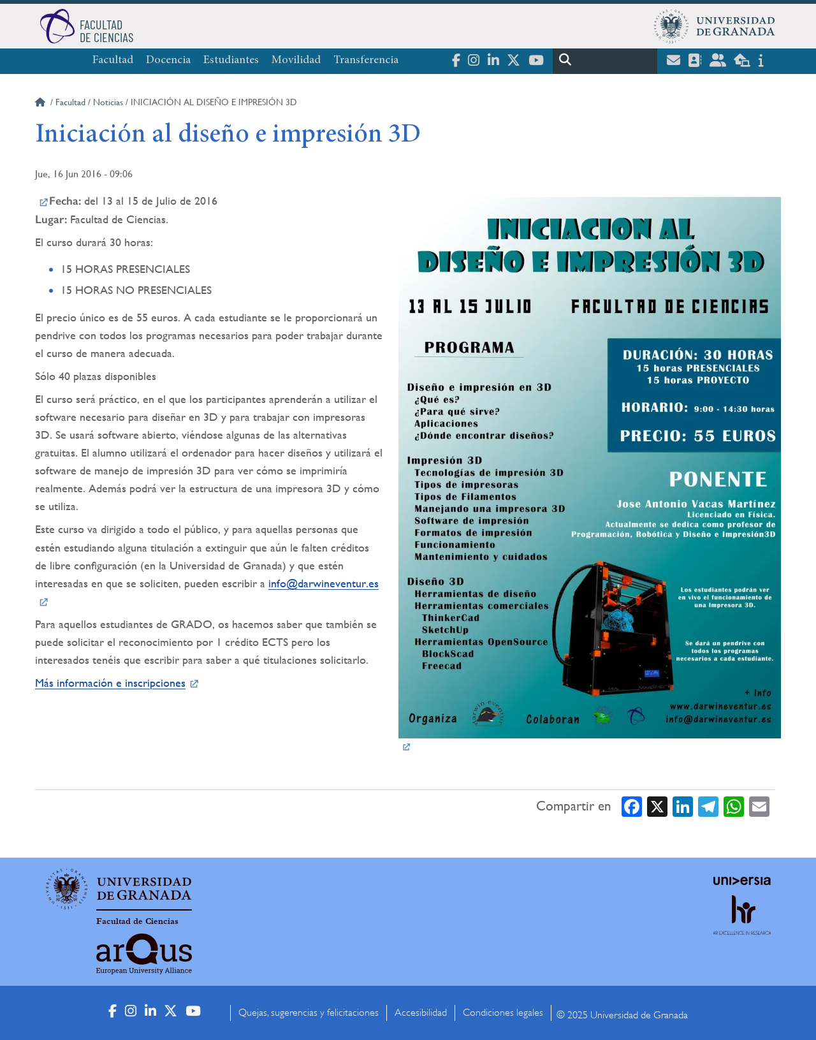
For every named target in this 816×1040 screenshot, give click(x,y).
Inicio (41, 104)
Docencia (168, 60)
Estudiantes (231, 60)
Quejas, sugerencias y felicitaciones (308, 1012)
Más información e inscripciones (110, 682)
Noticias (108, 102)
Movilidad (296, 60)
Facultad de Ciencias (137, 921)
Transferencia (365, 60)
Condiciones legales (503, 1012)
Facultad (112, 60)
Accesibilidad (421, 1012)
